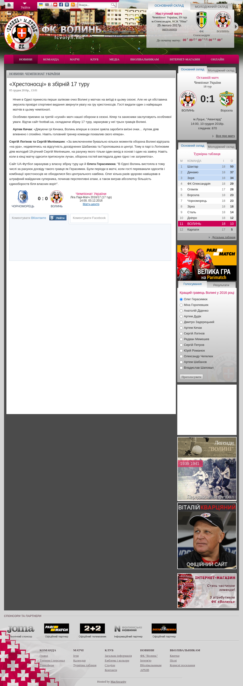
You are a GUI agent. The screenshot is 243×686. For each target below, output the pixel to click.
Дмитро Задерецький (199, 322)
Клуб (94, 59)
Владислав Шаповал (199, 367)
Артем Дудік (192, 316)
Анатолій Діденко (196, 310)
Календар (79, 660)
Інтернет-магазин (185, 59)
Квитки (175, 655)
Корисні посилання (182, 665)
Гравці (44, 655)
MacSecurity (118, 681)
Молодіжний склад (211, 7)
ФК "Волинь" (149, 655)
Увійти (60, 218)
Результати (221, 285)
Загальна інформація (118, 655)
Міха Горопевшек (196, 305)
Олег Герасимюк (195, 299)
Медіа (114, 59)
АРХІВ (144, 670)
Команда (51, 59)
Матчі (74, 59)
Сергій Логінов (194, 333)
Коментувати (29, 218)
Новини (25, 59)
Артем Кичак (193, 327)
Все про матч (225, 136)
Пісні (173, 660)
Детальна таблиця (223, 237)
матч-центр (169, 29)
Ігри (76, 655)
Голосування (192, 284)
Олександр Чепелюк (198, 356)
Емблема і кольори (117, 660)
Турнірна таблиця (85, 665)
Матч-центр (91, 204)
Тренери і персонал (52, 660)
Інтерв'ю (145, 660)
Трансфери (47, 665)
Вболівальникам (144, 59)
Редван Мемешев (196, 339)
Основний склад (169, 5)
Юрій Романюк (194, 350)
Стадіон (110, 665)
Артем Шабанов (195, 362)
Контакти (111, 670)
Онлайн (217, 59)
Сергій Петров (194, 345)
